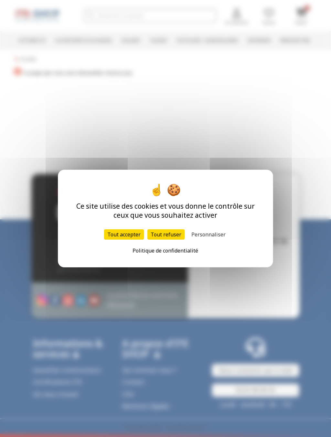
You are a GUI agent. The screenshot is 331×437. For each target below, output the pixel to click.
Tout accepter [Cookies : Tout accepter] (124, 234)
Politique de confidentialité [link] (165, 250)
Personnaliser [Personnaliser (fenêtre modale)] (208, 234)
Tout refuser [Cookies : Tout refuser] (166, 234)
